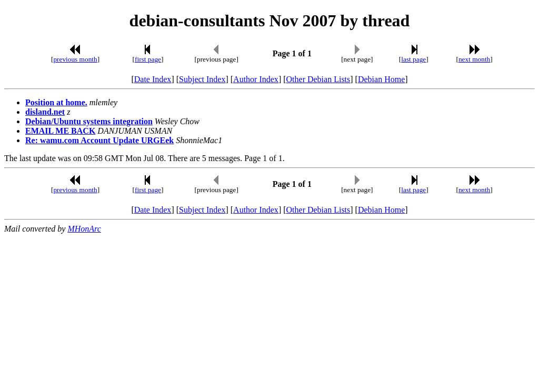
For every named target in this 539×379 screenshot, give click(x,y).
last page (413, 59)
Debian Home (381, 79)
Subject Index (202, 79)
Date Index (153, 79)
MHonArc (84, 228)
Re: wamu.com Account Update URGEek (99, 140)
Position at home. (56, 102)
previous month (75, 59)
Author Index (255, 79)
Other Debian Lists (318, 79)
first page (148, 59)
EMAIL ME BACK (60, 130)
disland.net (45, 111)
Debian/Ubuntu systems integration (89, 121)
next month (474, 59)
